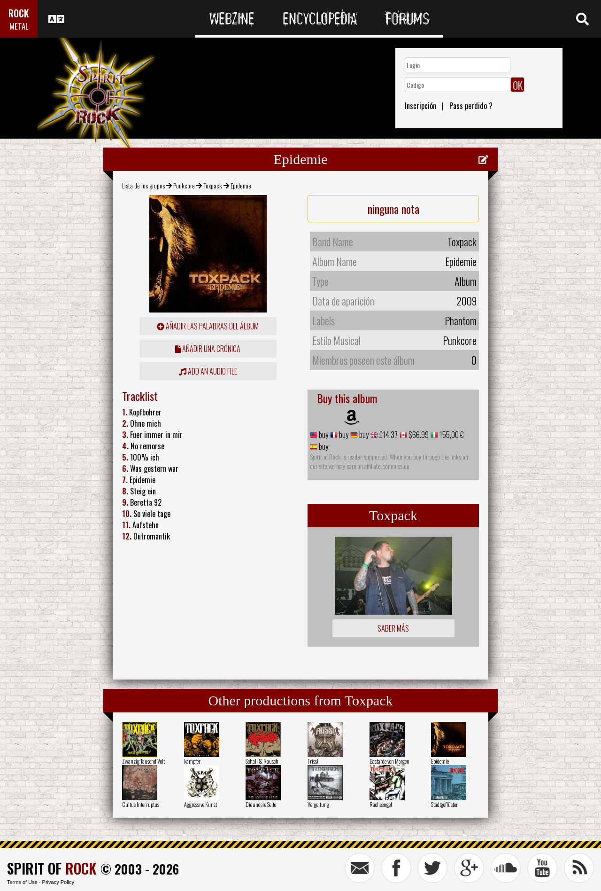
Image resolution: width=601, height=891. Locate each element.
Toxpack (213, 185)
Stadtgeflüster (444, 804)
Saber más (393, 628)
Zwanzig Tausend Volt (143, 761)
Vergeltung (318, 804)
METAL (19, 26)
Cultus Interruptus (140, 804)
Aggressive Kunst (200, 804)
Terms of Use (22, 882)
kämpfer (192, 761)
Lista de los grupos (143, 185)
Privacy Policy (58, 882)
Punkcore (184, 185)
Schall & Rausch (262, 761)
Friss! (313, 761)
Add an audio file (208, 371)
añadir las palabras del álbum (208, 326)
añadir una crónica (207, 348)
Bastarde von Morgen (389, 761)
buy (322, 434)
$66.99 (418, 434)
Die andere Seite (261, 804)
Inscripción (420, 105)
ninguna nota (393, 208)
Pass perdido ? (471, 105)
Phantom (461, 320)
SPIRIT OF (51, 868)
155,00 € (451, 434)
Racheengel (381, 804)
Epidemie (440, 761)
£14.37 (388, 434)
